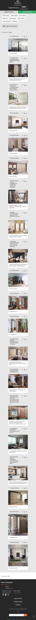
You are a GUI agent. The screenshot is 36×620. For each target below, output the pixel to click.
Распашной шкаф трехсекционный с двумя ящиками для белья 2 (14, 60)
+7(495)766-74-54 (9, 585)
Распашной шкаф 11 (14, 293)
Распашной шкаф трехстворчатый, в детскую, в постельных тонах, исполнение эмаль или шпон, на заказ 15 (15, 399)
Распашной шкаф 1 (14, 36)
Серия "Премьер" (14, 15)
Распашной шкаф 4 (14, 113)
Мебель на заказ (9, 12)
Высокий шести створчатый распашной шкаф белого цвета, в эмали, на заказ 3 (14, 87)
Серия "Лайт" (5, 18)
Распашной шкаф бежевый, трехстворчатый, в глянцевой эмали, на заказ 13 (15, 342)
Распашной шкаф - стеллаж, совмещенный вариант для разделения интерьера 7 (14, 184)
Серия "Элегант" (21, 18)
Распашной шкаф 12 (14, 316)
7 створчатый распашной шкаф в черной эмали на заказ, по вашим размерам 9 (14, 244)
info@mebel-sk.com (24, 8)
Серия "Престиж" (23, 15)
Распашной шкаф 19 (14, 509)
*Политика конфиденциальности (18, 607)
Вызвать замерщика (10, 26)
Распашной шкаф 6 (14, 158)
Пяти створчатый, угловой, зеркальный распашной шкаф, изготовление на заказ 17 (15, 458)
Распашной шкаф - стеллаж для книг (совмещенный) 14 (14, 370)
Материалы (14, 21)
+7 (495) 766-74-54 (13, 8)
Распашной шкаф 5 (14, 135)
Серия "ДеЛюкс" (13, 18)
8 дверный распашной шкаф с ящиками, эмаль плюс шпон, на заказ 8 (15, 215)
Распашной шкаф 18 (14, 485)
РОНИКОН (14, 616)
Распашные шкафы (7, 21)
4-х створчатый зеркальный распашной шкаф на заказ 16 (14, 429)
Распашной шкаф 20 (14, 539)
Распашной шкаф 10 (14, 270)
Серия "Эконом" (6, 15)
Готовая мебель (27, 12)
